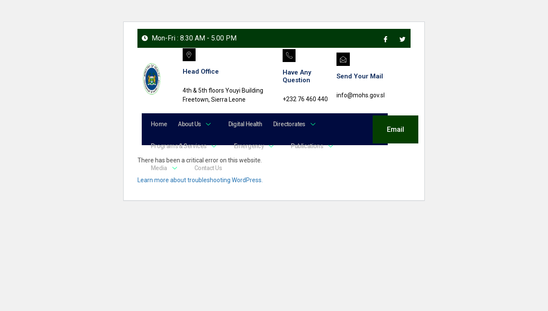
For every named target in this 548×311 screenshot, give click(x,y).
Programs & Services (184, 148)
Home (158, 124)
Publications (307, 148)
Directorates (287, 124)
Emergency (251, 148)
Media (164, 172)
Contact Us (204, 172)
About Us (192, 124)
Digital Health (239, 124)
